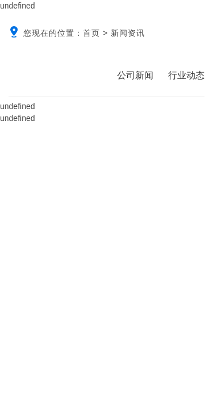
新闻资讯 (128, 32)
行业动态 (186, 75)
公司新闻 (135, 75)
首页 (91, 32)
